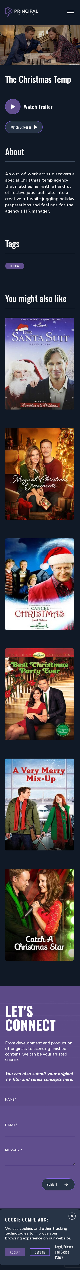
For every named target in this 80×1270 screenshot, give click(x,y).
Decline (40, 1252)
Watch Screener (20, 127)
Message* (13, 1150)
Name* (10, 1100)
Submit (52, 1184)
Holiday (14, 266)
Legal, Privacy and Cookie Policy (64, 1252)
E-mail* (11, 1125)
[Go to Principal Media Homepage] (21, 12)
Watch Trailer (12, 106)
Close (72, 1217)
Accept (15, 1252)
